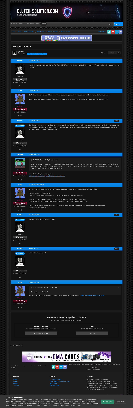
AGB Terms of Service (42, 366)
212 (20, 116)
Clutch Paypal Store (55, 379)
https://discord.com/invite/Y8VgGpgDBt (92, 295)
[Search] (95, 12)
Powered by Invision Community (94, 369)
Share (103, 53)
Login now (92, 333)
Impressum (26, 366)
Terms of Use (34, 403)
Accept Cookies (106, 401)
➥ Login (109, 24)
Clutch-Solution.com (79, 364)
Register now (118, 24)
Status (21, 24)
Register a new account (41, 333)
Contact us (33, 366)
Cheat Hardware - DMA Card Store (59, 381)
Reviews (15, 383)
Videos (15, 381)
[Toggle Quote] (32, 160)
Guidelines (46, 403)
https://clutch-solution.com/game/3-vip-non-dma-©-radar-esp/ (47, 176)
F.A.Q (37, 24)
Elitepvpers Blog (54, 385)
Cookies (13, 367)
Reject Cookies (120, 401)
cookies (61, 403)
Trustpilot (16, 385)
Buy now (14, 24)
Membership (30, 24)
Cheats (15, 379)
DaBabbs (19, 60)
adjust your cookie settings (13, 405)
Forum (44, 24)
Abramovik (20, 154)
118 (20, 179)
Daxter (20, 90)
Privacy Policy (14, 366)
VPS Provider (53, 383)
